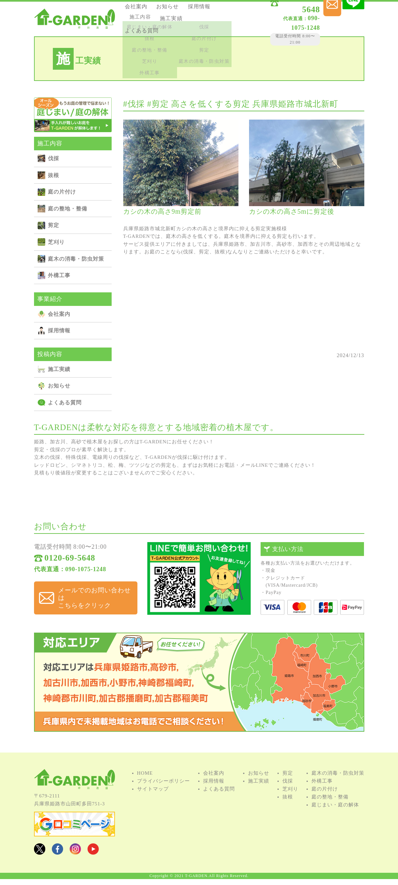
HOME (145, 782)
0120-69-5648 (284, 10)
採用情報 (140, 18)
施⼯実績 (140, 27)
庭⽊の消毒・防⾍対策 (76, 259)
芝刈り (56, 242)
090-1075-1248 (277, 19)
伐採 (53, 158)
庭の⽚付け (62, 192)
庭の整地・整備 (67, 208)
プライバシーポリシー (163, 790)
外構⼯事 (59, 275)
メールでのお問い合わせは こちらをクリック (91, 595)
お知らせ (175, 9)
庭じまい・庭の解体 (335, 814)
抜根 (53, 175)
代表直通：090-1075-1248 (70, 573)
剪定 (53, 225)
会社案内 (140, 9)
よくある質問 (180, 27)
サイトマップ (153, 798)
